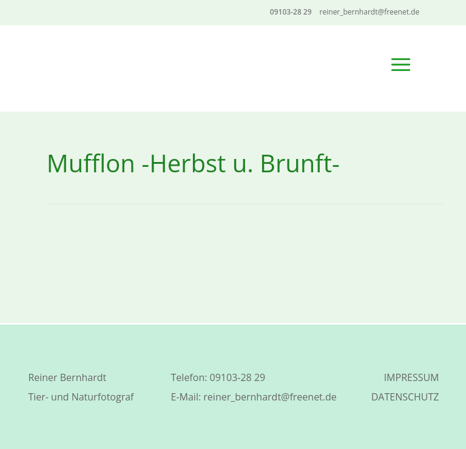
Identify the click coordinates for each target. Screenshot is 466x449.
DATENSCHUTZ (405, 396)
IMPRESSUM (411, 377)
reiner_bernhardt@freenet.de (269, 396)
